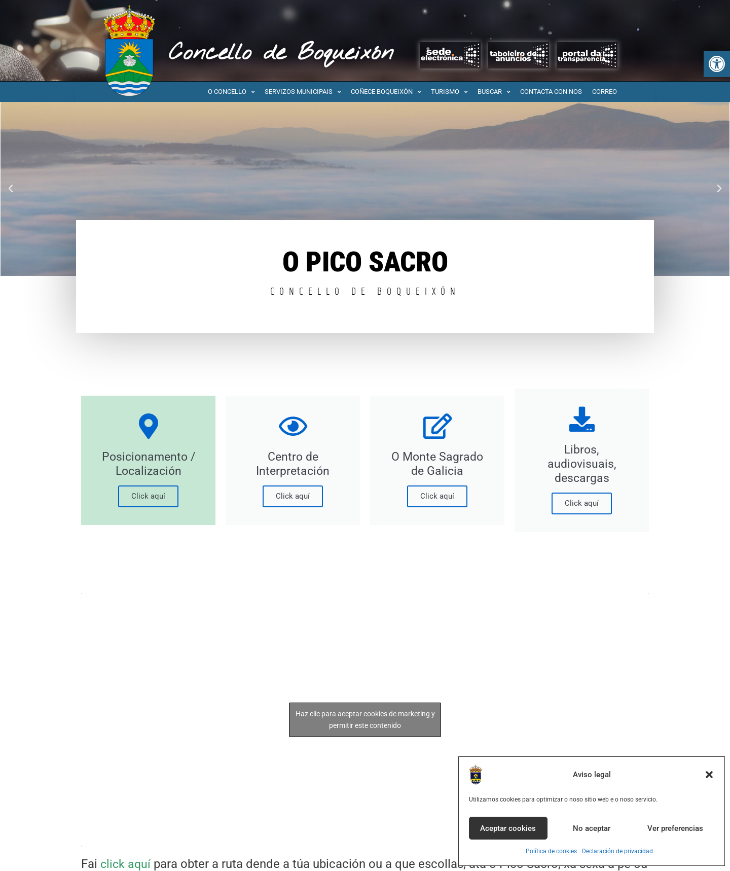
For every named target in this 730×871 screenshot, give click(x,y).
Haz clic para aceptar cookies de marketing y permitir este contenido (365, 719)
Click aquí (148, 496)
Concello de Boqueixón (281, 53)
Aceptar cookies (508, 828)
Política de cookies (551, 851)
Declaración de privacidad (617, 851)
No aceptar (591, 828)
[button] (717, 64)
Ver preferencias (675, 828)
